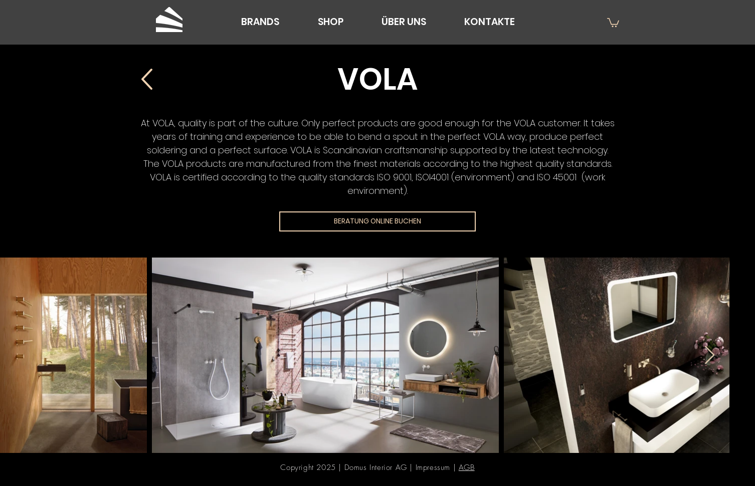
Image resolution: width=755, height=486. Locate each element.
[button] (613, 22)
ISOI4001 (432, 177)
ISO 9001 (394, 177)
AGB (467, 467)
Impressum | (437, 467)
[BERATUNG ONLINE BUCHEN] (377, 221)
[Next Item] (709, 355)
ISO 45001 (558, 177)
